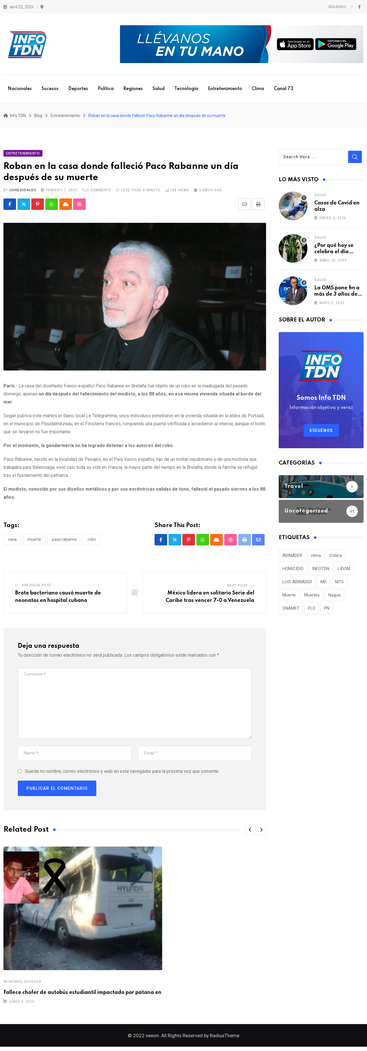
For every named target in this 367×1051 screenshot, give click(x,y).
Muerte (34, 541)
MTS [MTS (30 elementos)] (339, 583)
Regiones (133, 89)
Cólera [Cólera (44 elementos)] (335, 557)
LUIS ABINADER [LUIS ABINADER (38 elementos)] (297, 583)
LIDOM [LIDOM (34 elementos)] (344, 570)
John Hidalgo (22, 192)
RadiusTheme (224, 1040)
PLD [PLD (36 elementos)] (311, 610)
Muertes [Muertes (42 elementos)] (312, 597)
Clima (258, 89)
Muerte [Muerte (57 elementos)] (289, 597)
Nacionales (20, 89)
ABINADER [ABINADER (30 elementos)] (292, 557)
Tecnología (186, 89)
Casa (12, 541)
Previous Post (37, 588)
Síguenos (321, 432)
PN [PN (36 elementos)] (326, 610)
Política (106, 89)
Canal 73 (283, 89)
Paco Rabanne (64, 541)
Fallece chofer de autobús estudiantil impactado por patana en (82, 994)
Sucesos (50, 89)
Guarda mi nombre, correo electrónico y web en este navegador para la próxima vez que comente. (122, 773)
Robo (92, 541)
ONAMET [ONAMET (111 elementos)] (290, 610)
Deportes (78, 89)
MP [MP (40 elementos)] (324, 583)
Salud (159, 89)
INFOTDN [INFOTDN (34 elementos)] (320, 570)
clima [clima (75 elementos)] (316, 557)
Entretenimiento (225, 89)
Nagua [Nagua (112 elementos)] (334, 597)
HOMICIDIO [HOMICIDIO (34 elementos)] (292, 570)
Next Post (237, 588)
